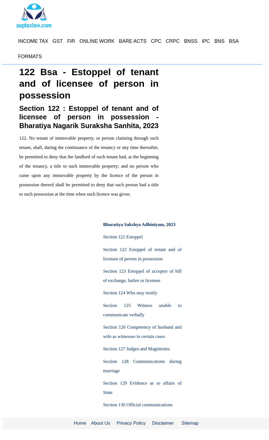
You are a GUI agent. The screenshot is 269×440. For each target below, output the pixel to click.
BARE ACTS (132, 41)
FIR (71, 41)
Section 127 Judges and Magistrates (136, 348)
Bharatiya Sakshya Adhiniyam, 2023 (139, 224)
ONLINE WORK (96, 41)
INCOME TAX (33, 41)
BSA (234, 41)
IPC (206, 41)
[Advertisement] (49, 253)
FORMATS (30, 56)
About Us (100, 423)
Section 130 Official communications (138, 404)
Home (80, 423)
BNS (220, 41)
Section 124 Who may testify (130, 292)
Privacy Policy (131, 423)
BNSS (190, 41)
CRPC (173, 41)
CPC (156, 41)
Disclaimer (163, 423)
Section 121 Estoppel (123, 236)
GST (58, 41)
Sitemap (189, 423)
